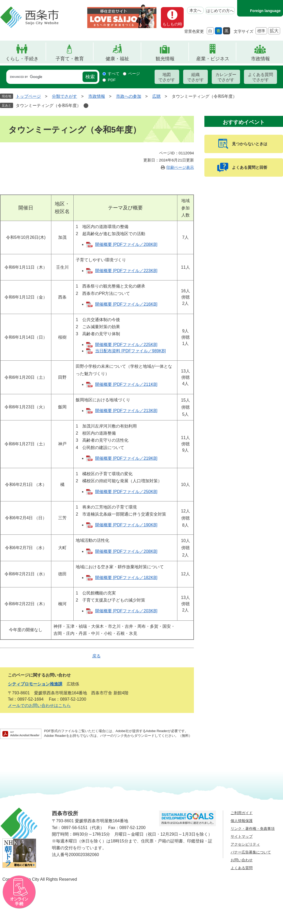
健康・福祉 (117, 58)
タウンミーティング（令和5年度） (48, 105)
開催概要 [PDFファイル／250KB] (126, 491)
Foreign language (265, 11)
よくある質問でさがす (260, 77)
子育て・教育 (70, 58)
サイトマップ (242, 836)
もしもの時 (172, 24)
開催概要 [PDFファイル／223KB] (126, 270)
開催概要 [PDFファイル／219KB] (126, 458)
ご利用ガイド (242, 813)
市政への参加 (128, 96)
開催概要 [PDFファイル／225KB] (126, 344)
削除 (86, 105)
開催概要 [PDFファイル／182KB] (126, 577)
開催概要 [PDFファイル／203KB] (126, 611)
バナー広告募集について (251, 852)
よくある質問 (242, 868)
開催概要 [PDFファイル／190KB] (126, 525)
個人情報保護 (242, 821)
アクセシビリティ (245, 844)
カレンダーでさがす (225, 77)
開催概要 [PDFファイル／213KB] (126, 410)
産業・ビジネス (212, 58)
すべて (113, 73)
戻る (96, 656)
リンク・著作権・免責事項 (253, 828)
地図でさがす (166, 77)
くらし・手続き (22, 58)
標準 (261, 31)
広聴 (156, 96)
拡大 (274, 30)
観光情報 (165, 58)
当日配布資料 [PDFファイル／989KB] (130, 351)
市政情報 (260, 58)
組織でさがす (195, 77)
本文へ (195, 10)
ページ (134, 73)
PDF (112, 80)
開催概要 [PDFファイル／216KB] (126, 304)
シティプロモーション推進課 (35, 684)
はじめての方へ (220, 10)
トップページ (28, 96)
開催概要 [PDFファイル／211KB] (126, 384)
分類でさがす (64, 96)
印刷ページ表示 (180, 167)
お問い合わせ (242, 860)
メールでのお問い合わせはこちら (39, 705)
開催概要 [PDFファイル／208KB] (126, 244)
